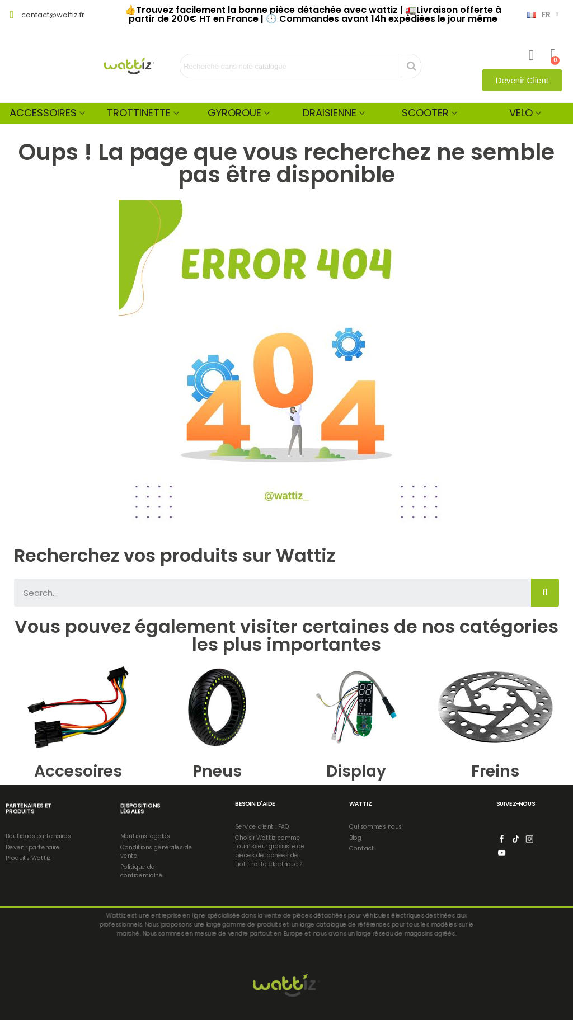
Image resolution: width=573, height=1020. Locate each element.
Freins (495, 771)
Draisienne (329, 113)
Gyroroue (234, 113)
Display (356, 771)
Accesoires (78, 771)
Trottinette (139, 113)
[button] (522, 80)
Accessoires (43, 113)
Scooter (425, 113)
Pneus (217, 771)
